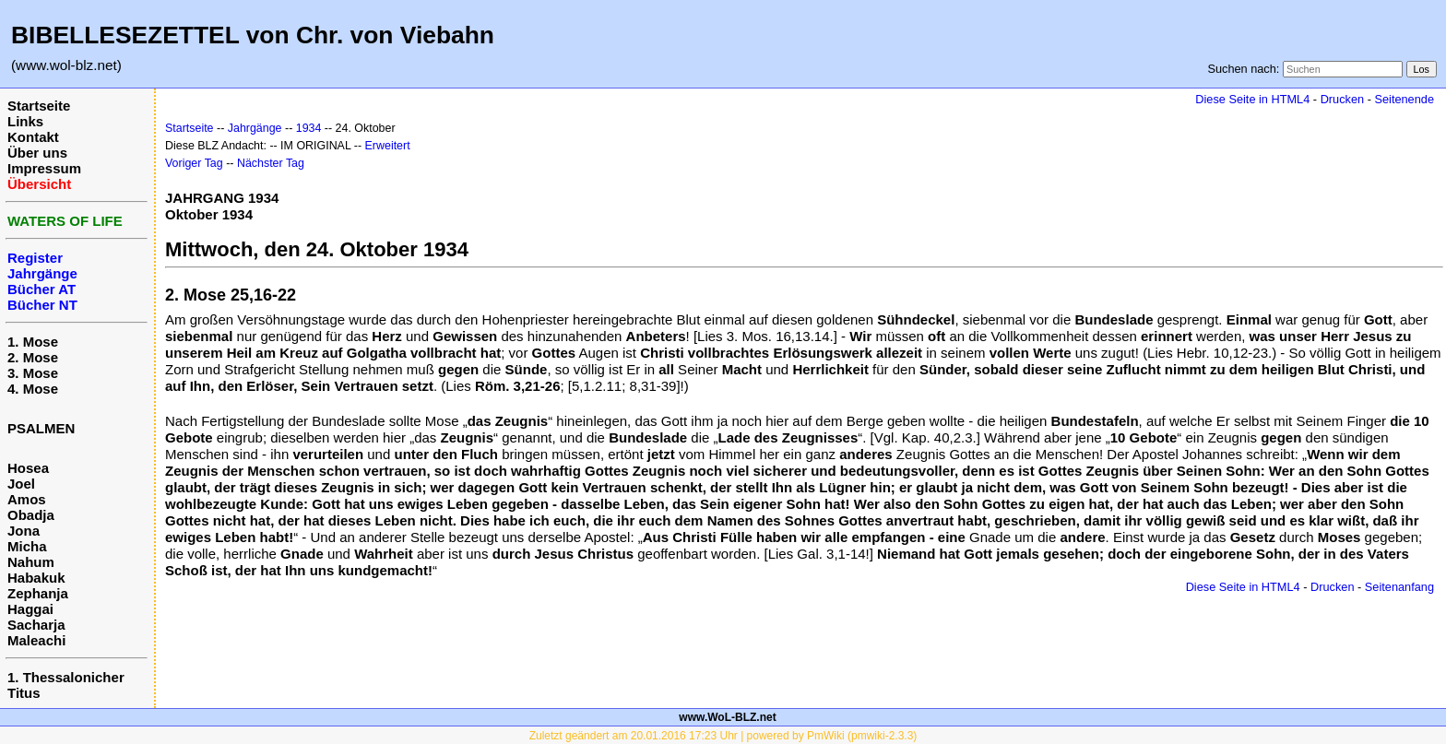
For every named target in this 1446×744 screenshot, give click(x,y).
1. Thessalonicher (65, 677)
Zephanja (37, 593)
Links (25, 121)
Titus (24, 693)
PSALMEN (41, 428)
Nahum (30, 562)
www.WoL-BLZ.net (727, 717)
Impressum (44, 168)
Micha (27, 546)
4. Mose (32, 388)
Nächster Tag (270, 163)
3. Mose (32, 373)
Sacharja (36, 624)
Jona (23, 530)
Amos (26, 499)
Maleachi (36, 640)
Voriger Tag (194, 163)
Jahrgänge (255, 128)
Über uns (37, 152)
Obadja (30, 515)
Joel (21, 483)
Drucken (1342, 99)
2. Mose (32, 357)
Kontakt (33, 137)
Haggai (30, 609)
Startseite (38, 105)
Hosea (28, 468)
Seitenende (1404, 99)
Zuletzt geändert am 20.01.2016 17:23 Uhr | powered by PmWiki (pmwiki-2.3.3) (723, 735)
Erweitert (387, 145)
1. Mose (32, 341)
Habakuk (36, 577)
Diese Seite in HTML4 (1252, 99)
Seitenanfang (1399, 587)
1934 (309, 128)
